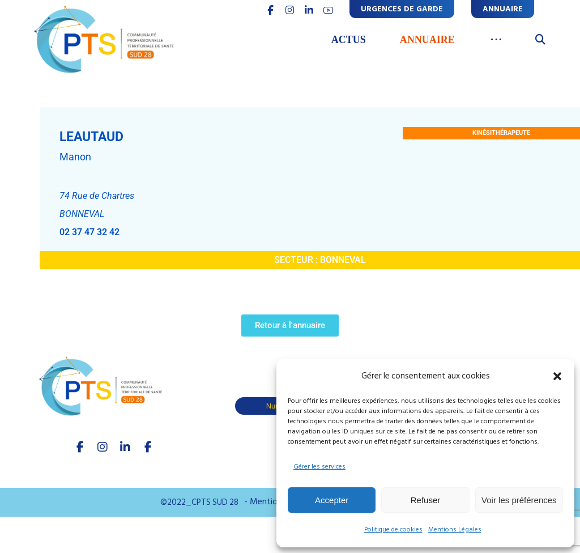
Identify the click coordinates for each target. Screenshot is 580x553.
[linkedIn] (125, 447)
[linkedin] (309, 10)
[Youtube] (148, 447)
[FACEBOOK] (270, 10)
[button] (557, 376)
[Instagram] (102, 447)
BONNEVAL (343, 259)
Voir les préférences (519, 500)
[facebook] (80, 447)
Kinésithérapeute (501, 133)
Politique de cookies (393, 529)
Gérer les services (319, 466)
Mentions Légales (454, 529)
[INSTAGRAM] (290, 10)
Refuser (426, 500)
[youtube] (328, 10)
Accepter (331, 500)
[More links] (496, 40)
